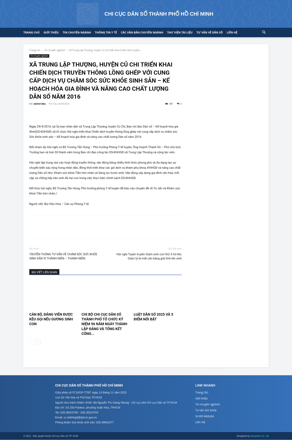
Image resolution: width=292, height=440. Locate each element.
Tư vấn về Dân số (209, 32)
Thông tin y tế (106, 32)
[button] (264, 33)
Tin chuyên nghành (54, 50)
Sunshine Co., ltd (260, 436)
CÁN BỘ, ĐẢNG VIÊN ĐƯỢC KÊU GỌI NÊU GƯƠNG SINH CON (51, 319)
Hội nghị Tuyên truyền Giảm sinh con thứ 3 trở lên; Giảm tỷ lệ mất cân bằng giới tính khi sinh (149, 256)
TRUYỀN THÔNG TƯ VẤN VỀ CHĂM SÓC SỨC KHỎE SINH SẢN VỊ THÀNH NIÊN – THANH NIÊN (63, 256)
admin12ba (39, 103)
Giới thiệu (51, 32)
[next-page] (38, 341)
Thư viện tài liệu (179, 32)
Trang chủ (31, 32)
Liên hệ (232, 32)
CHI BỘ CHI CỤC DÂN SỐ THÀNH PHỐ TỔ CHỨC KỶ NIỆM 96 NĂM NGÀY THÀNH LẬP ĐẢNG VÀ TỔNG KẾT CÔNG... (104, 324)
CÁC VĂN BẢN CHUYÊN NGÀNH (142, 32)
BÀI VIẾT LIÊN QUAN (44, 272)
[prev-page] (31, 341)
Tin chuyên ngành (77, 32)
